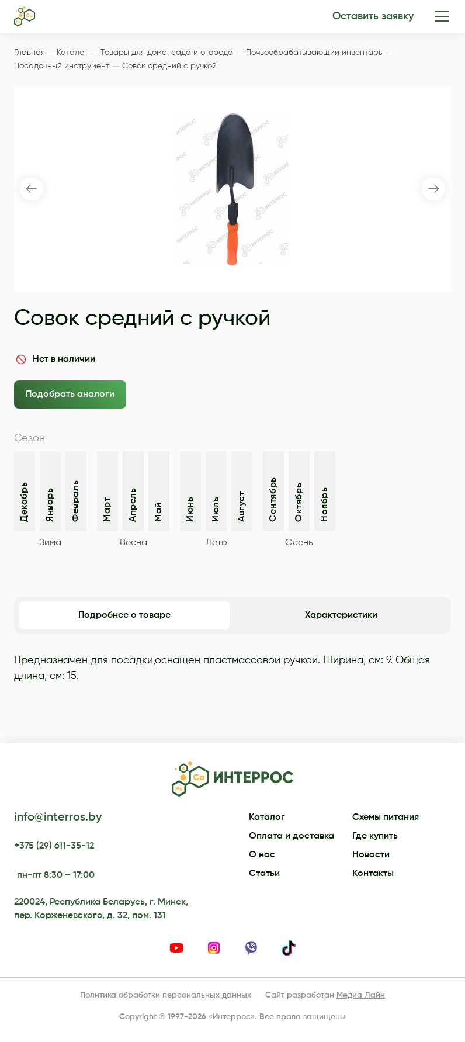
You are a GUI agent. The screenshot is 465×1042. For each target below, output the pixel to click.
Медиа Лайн (360, 995)
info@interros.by (58, 817)
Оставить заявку (373, 16)
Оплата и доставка (291, 836)
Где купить (375, 836)
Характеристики (341, 615)
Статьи (264, 873)
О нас (262, 855)
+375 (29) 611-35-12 (54, 846)
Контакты (373, 873)
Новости (371, 855)
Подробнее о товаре (124, 615)
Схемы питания (385, 817)
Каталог (267, 817)
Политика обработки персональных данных (165, 995)
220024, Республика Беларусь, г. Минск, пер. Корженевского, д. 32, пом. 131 (101, 909)
